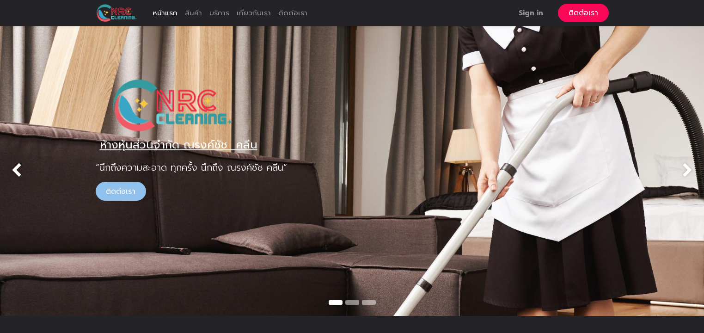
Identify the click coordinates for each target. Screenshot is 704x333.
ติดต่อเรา (583, 12)
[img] (28, 170)
